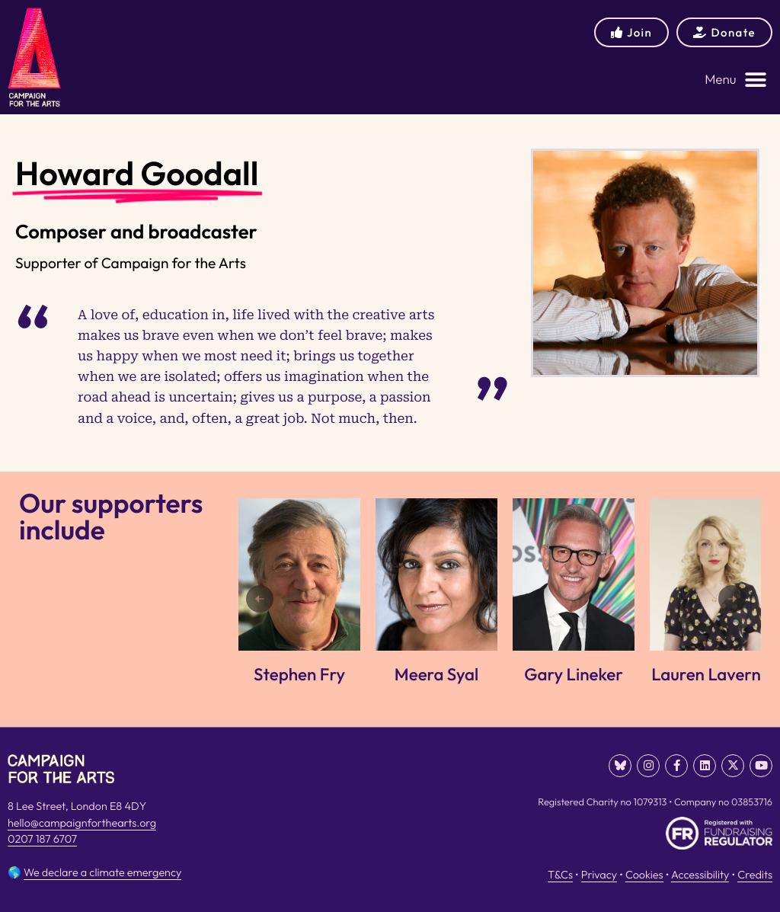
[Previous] (259, 599)
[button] (735, 79)
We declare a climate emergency (102, 872)
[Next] (732, 599)
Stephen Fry (299, 674)
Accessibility (700, 875)
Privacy (599, 875)
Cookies (644, 875)
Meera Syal (436, 674)
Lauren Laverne (710, 674)
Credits (754, 875)
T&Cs (560, 875)
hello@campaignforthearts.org (82, 823)
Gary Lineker (573, 674)
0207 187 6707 (42, 839)
